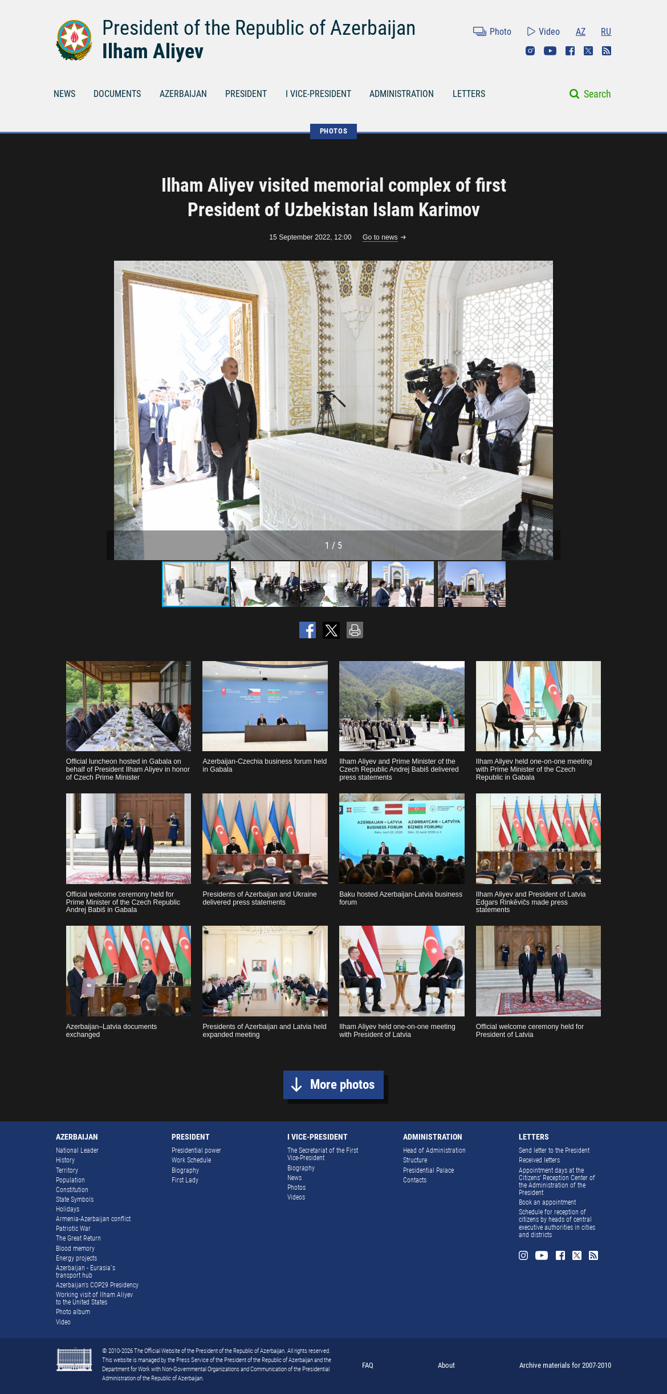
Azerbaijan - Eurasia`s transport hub (85, 1271)
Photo (500, 31)
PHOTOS (334, 131)
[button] (550, 410)
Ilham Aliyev (153, 51)
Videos (296, 1197)
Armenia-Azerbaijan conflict (93, 1219)
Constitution (72, 1190)
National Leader (77, 1150)
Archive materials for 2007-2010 (565, 1365)
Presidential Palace (428, 1170)
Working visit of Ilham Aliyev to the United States (94, 1298)
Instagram (530, 50)
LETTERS (469, 93)
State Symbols (74, 1199)
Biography (185, 1170)
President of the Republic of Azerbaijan (259, 28)
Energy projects (76, 1258)
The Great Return (78, 1238)
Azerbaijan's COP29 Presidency (97, 1285)
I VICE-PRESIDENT (318, 93)
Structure (415, 1160)
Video (549, 31)
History (65, 1160)
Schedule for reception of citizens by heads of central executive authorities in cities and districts (557, 1223)
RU (606, 31)
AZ (580, 31)
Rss (606, 50)
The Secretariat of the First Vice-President (322, 1154)
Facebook (570, 50)
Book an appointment (547, 1202)
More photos (342, 1084)
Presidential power (196, 1150)
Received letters (539, 1160)
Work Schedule (191, 1160)
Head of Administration (434, 1150)
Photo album (73, 1312)
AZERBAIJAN (183, 93)
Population (70, 1180)
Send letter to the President (554, 1150)
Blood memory (75, 1249)
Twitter (588, 50)
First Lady (185, 1180)
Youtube (550, 50)
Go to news (380, 237)
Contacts (414, 1180)
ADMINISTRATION (401, 93)
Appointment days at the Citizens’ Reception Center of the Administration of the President (557, 1181)
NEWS (64, 93)
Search (597, 94)
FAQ (367, 1365)
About (446, 1365)
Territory (67, 1170)
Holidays (67, 1209)
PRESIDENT (246, 93)
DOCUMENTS (117, 93)
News (294, 1178)
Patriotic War (73, 1229)
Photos (296, 1188)
